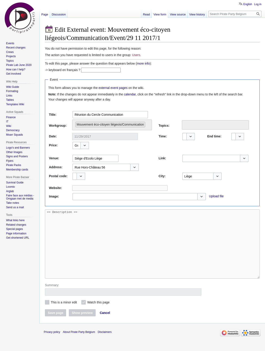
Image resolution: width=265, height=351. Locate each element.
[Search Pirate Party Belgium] (234, 14)
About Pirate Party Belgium (79, 345)
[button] (190, 136)
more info (143, 63)
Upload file (216, 196)
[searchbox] (147, 123)
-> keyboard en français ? (62, 70)
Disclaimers (104, 345)
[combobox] (110, 114)
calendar (130, 94)
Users (136, 55)
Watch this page (98, 315)
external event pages (113, 88)
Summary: (52, 298)
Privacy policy (52, 345)
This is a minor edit (64, 315)
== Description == (152, 250)
